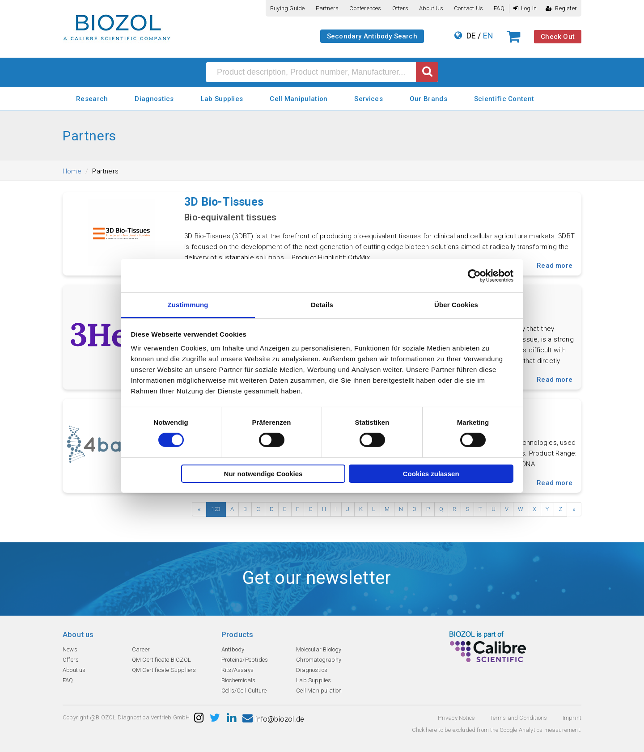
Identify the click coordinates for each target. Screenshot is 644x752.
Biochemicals (238, 680)
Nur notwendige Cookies (263, 473)
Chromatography (318, 659)
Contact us (468, 8)
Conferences (365, 8)
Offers (400, 8)
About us (431, 8)
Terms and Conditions (518, 717)
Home (72, 171)
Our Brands (428, 99)
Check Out (558, 37)
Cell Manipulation (298, 99)
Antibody (233, 649)
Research (92, 99)
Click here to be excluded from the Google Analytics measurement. (496, 730)
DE (471, 35)
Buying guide (287, 8)
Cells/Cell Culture (244, 690)
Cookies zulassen (431, 473)
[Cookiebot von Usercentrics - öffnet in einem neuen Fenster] (474, 275)
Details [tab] (322, 304)
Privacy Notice (456, 717)
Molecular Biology (318, 649)
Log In (525, 8)
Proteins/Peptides (244, 659)
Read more (554, 266)
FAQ (499, 8)
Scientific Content (504, 99)
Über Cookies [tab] (456, 304)
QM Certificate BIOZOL (161, 659)
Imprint (572, 717)
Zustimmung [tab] (188, 304)
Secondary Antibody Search (372, 36)
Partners (327, 8)
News (70, 649)
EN (488, 35)
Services (368, 99)
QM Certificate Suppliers (164, 670)
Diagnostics (154, 99)
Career (141, 649)
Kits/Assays (237, 670)
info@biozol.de (273, 719)
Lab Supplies (222, 99)
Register (561, 8)
